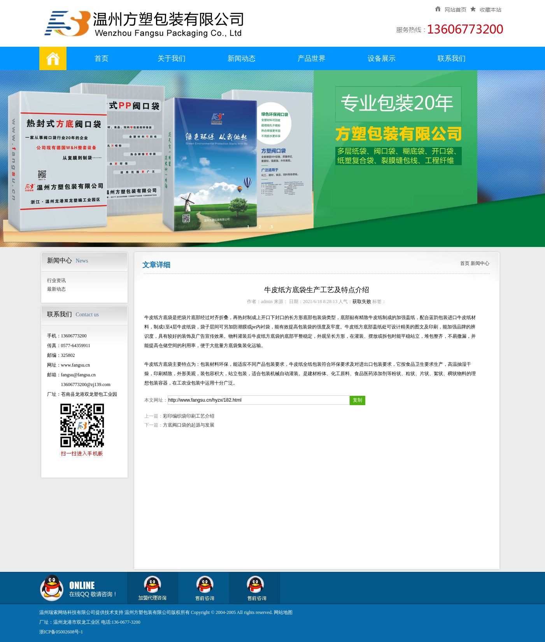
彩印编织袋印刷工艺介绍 (188, 416)
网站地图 (283, 612)
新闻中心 (480, 263)
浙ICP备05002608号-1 (61, 632)
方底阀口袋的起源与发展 (188, 425)
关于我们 (172, 58)
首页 (102, 58)
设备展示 (382, 58)
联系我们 (452, 58)
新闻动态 (242, 58)
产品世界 (312, 58)
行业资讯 (56, 280)
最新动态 (56, 289)
